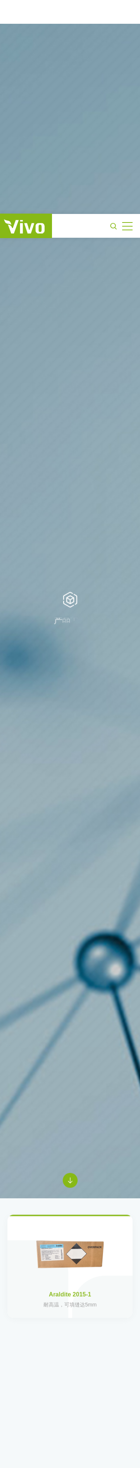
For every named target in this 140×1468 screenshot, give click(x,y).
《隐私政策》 (80, 1436)
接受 (70, 1453)
